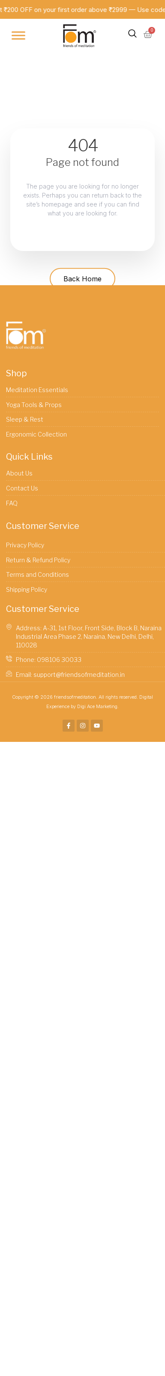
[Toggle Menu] (18, 36)
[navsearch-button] (132, 35)
